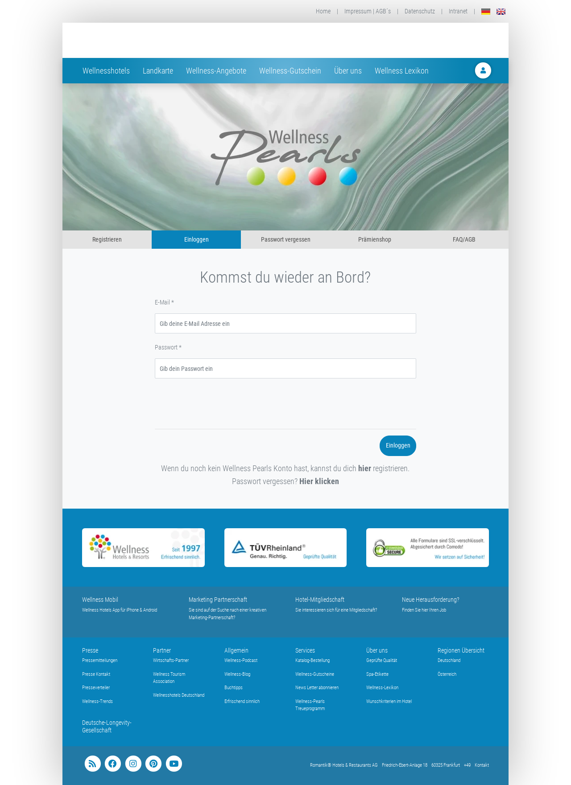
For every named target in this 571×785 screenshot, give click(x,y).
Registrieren (107, 239)
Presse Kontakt (96, 674)
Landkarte (158, 70)
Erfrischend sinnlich (242, 701)
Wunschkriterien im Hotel (389, 701)
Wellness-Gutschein (290, 70)
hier (364, 468)
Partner (162, 650)
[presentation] (222, 405)
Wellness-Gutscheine (314, 674)
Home (323, 11)
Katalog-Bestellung (312, 660)
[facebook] (112, 764)
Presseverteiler (96, 687)
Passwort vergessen (285, 239)
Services (305, 650)
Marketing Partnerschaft (218, 599)
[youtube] (173, 764)
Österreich (447, 674)
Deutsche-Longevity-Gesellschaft (107, 726)
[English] (501, 11)
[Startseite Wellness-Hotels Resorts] (153, 40)
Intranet (458, 11)
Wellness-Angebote (216, 70)
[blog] (92, 764)
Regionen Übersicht (461, 650)
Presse (90, 650)
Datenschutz (420, 11)
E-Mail (164, 302)
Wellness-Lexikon (382, 687)
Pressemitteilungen (99, 660)
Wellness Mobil (100, 599)
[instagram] (133, 764)
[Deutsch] (485, 11)
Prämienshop (374, 239)
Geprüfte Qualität (381, 660)
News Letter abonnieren (317, 687)
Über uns (348, 70)
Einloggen (196, 239)
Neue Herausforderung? (430, 599)
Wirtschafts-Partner (171, 660)
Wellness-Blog (237, 674)
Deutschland (449, 660)
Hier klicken (319, 481)
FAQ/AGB (464, 239)
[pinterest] (153, 764)
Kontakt (482, 765)
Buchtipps (233, 687)
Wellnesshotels (106, 70)
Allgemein (236, 650)
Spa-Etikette (377, 674)
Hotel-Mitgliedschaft (319, 599)
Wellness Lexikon (402, 70)
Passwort (168, 347)
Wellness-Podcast (240, 660)
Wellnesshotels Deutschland (178, 695)
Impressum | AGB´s (367, 11)
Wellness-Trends (97, 701)
